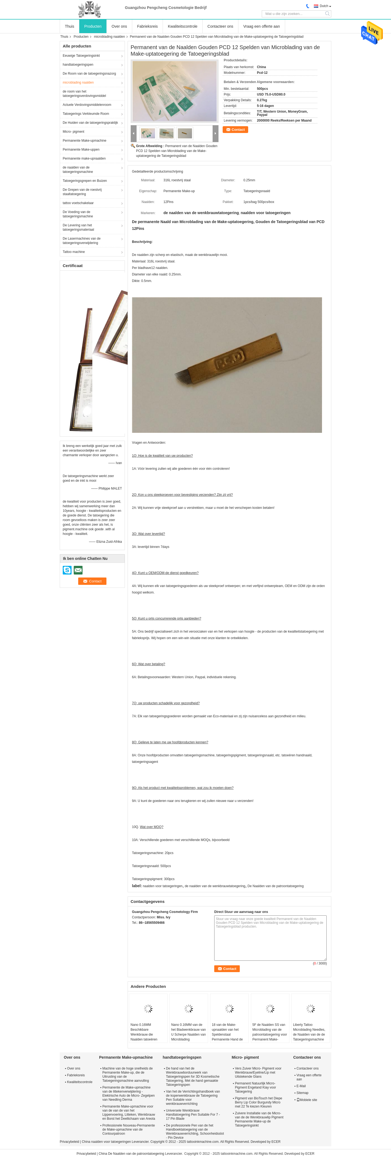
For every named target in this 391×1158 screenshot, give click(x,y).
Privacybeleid (69, 1142)
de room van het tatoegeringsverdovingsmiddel (84, 94)
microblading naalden (109, 37)
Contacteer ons (220, 26)
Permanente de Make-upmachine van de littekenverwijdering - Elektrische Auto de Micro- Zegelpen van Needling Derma (128, 1094)
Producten (93, 26)
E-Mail (301, 1086)
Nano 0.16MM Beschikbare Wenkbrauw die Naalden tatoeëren (144, 1032)
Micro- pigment (73, 132)
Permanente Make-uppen (81, 149)
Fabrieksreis (147, 26)
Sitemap (302, 1093)
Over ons (119, 26)
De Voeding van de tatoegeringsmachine (78, 214)
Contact (238, 130)
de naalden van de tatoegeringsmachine (78, 170)
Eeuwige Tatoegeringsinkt (81, 56)
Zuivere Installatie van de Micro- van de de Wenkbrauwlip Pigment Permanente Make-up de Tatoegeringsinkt (259, 1119)
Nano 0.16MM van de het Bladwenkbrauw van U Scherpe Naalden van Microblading (188, 1032)
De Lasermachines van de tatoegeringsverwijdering (81, 241)
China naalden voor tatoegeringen (106, 1142)
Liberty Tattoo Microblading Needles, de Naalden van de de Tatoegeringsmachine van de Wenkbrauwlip (309, 1034)
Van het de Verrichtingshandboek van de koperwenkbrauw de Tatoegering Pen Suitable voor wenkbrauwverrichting (193, 1098)
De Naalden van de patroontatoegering (276, 886)
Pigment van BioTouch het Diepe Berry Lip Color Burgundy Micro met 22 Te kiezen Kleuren (258, 1102)
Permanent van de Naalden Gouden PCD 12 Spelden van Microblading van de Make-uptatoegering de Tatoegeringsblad (176, 151)
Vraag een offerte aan (261, 26)
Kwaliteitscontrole (182, 26)
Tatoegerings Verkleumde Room (86, 114)
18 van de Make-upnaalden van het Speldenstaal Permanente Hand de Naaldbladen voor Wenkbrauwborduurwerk (229, 1037)
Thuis (69, 26)
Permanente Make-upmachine (84, 140)
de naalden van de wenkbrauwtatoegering (215, 886)
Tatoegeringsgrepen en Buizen (85, 181)
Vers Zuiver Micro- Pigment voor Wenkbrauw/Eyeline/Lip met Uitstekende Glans (258, 1072)
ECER (276, 1142)
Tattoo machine (74, 252)
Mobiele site (307, 1100)
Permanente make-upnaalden (84, 158)
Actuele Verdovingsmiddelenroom (87, 105)
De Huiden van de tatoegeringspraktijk (90, 123)
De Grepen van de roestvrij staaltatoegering (82, 192)
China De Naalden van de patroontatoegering (131, 1154)
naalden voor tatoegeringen (162, 886)
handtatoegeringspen (78, 64)
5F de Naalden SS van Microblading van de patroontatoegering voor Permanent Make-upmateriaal (270, 1034)
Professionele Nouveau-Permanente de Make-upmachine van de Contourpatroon (128, 1129)
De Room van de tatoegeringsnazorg (89, 73)
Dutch (324, 6)
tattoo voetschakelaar (78, 203)
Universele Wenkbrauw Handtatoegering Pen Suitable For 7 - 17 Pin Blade (193, 1115)
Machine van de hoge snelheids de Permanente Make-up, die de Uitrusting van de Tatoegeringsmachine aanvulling (127, 1075)
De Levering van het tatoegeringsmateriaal (78, 227)
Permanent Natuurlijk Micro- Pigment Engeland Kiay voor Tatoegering (255, 1087)
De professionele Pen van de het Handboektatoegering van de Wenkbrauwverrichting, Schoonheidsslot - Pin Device (195, 1132)
